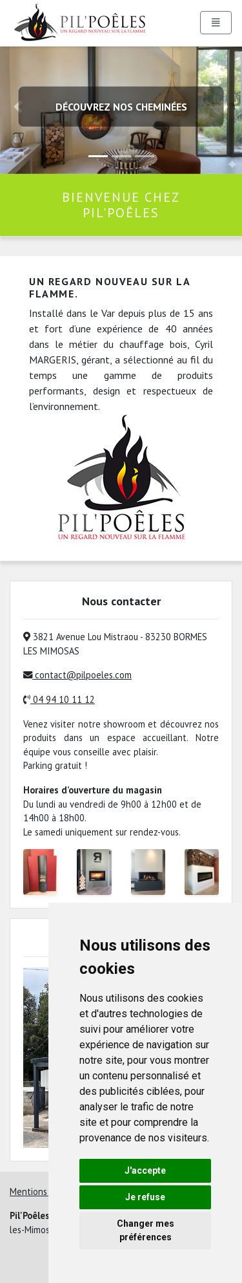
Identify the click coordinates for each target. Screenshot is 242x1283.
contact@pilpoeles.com (77, 675)
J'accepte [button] (145, 1170)
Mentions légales (44, 1191)
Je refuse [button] (145, 1197)
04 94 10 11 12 (59, 699)
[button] (224, 106)
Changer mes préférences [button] (145, 1230)
